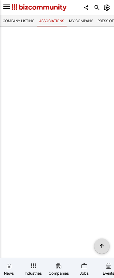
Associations (51, 21)
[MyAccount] (107, 7)
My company (81, 21)
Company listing (18, 21)
